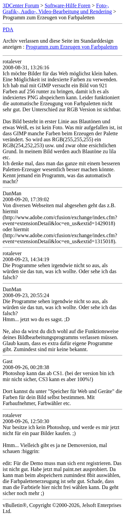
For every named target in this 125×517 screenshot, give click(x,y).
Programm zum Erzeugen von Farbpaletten (71, 47)
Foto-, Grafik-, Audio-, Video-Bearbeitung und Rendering (57, 8)
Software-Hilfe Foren (67, 5)
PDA (8, 29)
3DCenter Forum (21, 5)
